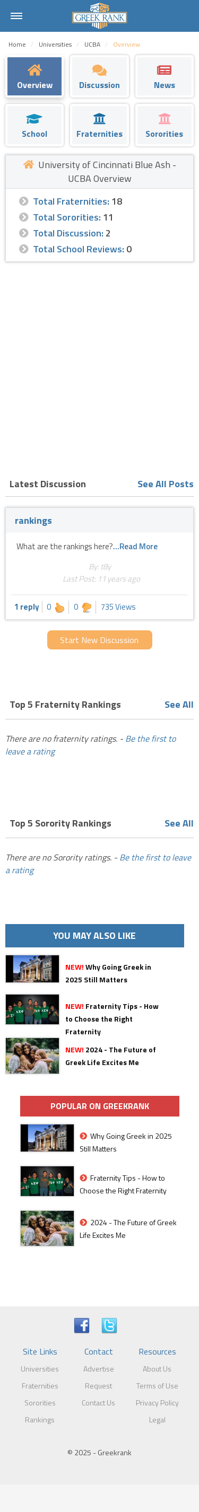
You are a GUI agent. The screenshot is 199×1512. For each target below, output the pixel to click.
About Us (157, 1368)
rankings (33, 520)
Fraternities (40, 1385)
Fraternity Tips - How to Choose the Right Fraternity (112, 1018)
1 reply (26, 607)
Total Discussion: (68, 233)
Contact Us (98, 1402)
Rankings (40, 1419)
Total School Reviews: (78, 249)
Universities (40, 1368)
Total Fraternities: (71, 201)
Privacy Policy (157, 1402)
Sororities (40, 1402)
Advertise (98, 1368)
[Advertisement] (99, 366)
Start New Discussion (99, 640)
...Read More (135, 546)
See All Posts (165, 484)
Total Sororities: (67, 217)
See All (179, 704)
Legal (157, 1419)
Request (98, 1385)
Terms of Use (157, 1385)
